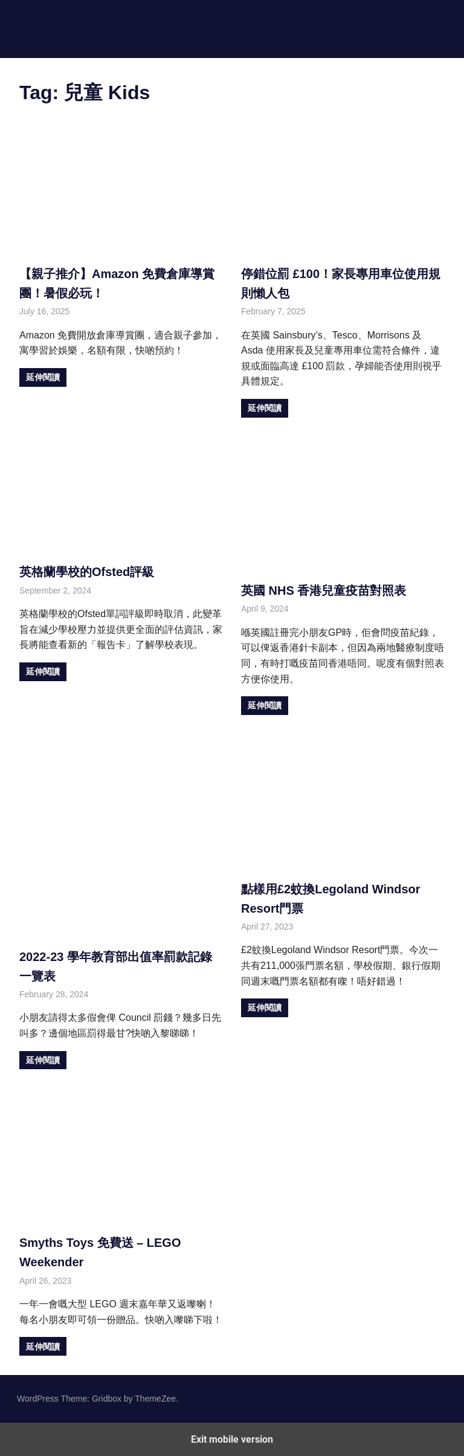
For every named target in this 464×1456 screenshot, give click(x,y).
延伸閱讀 (43, 377)
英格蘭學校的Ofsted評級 (86, 571)
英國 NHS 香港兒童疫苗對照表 (323, 590)
